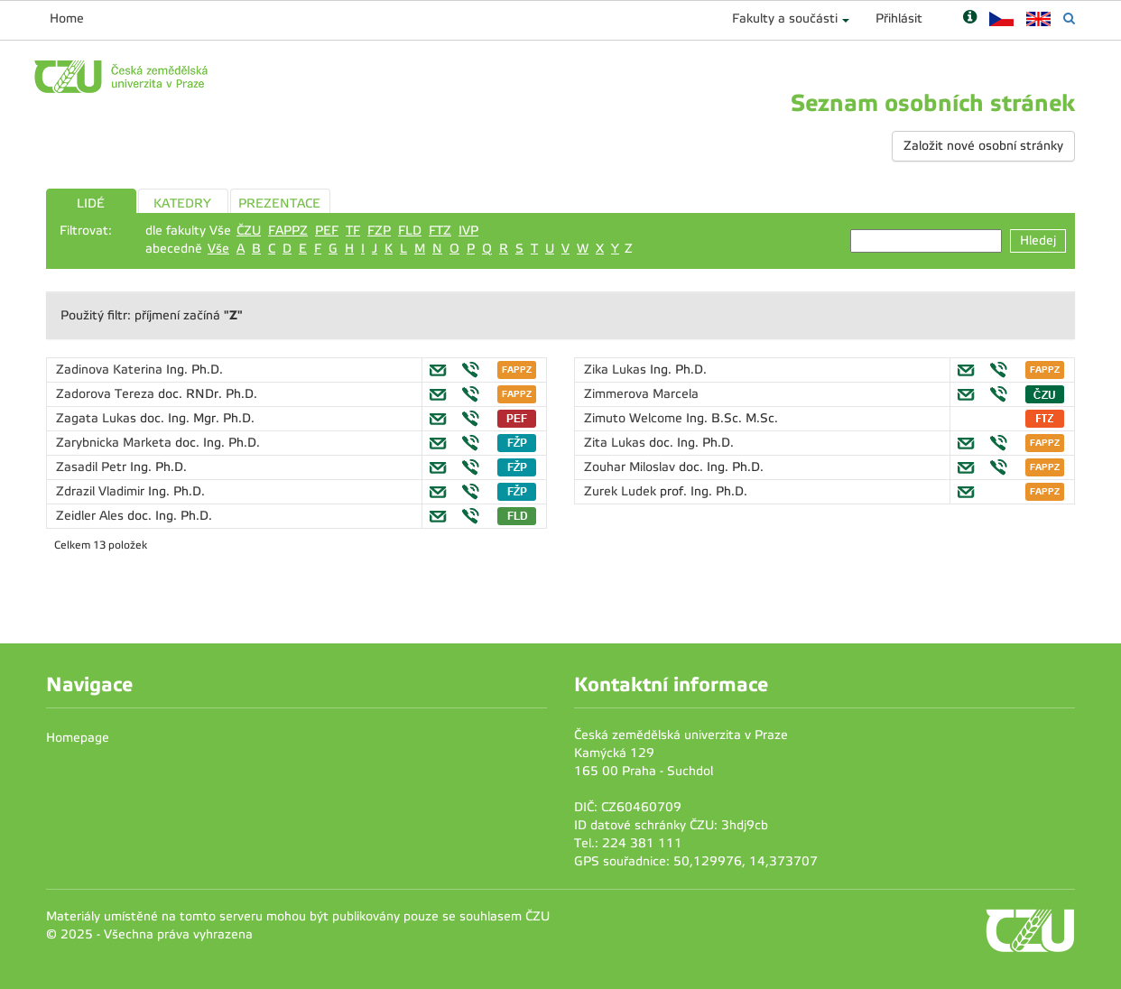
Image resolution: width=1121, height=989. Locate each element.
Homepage (77, 737)
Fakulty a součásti (785, 18)
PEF (326, 230)
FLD (410, 230)
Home (67, 18)
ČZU (248, 230)
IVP (468, 230)
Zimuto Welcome (635, 418)
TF (353, 230)
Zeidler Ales (91, 515)
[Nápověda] (970, 18)
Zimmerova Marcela (641, 394)
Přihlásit (898, 18)
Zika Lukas (617, 369)
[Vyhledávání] (1069, 18)
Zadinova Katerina (111, 369)
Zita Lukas (616, 442)
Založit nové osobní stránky (983, 146)
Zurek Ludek (622, 491)
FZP (379, 230)
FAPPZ (288, 230)
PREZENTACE (279, 203)
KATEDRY (182, 203)
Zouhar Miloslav (631, 467)
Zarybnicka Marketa (115, 442)
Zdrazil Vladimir (102, 491)
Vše (218, 248)
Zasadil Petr (93, 467)
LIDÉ (91, 203)
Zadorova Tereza (107, 394)
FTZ (440, 230)
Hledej (1038, 240)
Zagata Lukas (98, 418)
